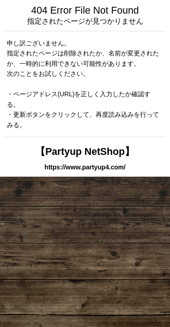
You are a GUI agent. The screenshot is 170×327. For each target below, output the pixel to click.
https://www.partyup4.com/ (85, 167)
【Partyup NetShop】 (85, 151)
